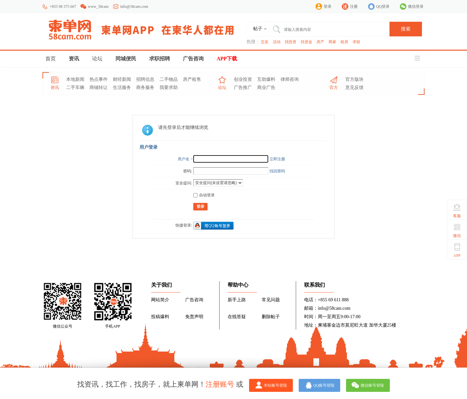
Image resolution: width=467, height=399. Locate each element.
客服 (457, 210)
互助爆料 (266, 79)
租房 (344, 42)
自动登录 (204, 195)
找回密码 (277, 171)
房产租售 (192, 79)
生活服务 (122, 87)
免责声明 (194, 316)
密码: (187, 171)
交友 (265, 42)
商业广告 (266, 87)
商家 (332, 42)
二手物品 (169, 79)
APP (457, 250)
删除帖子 (271, 316)
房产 (320, 42)
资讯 (74, 58)
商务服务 (145, 87)
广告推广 (243, 87)
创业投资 (243, 79)
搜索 (406, 28)
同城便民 (125, 58)
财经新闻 (122, 79)
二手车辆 (75, 87)
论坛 (97, 58)
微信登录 (416, 6)
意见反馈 (354, 87)
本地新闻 (75, 79)
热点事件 (99, 79)
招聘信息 (145, 79)
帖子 (257, 28)
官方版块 (354, 79)
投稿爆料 (160, 316)
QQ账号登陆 (323, 385)
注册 (354, 6)
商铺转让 (99, 87)
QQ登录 (382, 6)
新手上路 (237, 299)
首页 (50, 58)
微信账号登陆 (372, 385)
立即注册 (277, 159)
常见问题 (271, 299)
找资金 (306, 42)
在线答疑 (237, 316)
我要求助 (169, 87)
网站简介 (160, 299)
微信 (457, 230)
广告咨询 (193, 58)
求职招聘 (159, 58)
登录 (327, 6)
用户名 (183, 159)
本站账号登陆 (275, 385)
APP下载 (227, 58)
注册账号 (220, 384)
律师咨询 (290, 79)
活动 (277, 42)
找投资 (290, 42)
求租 (356, 42)
